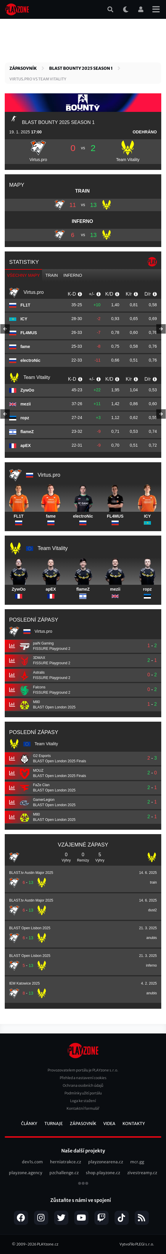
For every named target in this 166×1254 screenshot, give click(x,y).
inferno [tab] (72, 275)
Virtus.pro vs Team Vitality (37, 79)
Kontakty (134, 1123)
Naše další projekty (83, 1151)
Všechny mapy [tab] (23, 275)
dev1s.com (32, 1161)
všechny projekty (83, 1184)
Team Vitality (127, 159)
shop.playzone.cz (103, 1172)
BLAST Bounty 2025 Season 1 (81, 68)
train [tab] (51, 275)
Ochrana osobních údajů (83, 1085)
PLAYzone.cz (47, 1244)
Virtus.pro (38, 159)
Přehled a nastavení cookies (83, 1078)
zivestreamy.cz (142, 1172)
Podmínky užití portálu (83, 1093)
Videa (109, 1123)
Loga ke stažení (83, 1101)
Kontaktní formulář (83, 1108)
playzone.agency (25, 1172)
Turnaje (53, 1123)
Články (29, 1123)
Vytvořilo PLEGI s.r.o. (137, 1244)
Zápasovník (23, 68)
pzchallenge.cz (64, 1172)
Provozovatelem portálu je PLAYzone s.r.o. (83, 1070)
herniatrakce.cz (65, 1161)
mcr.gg (137, 1161)
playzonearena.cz (105, 1161)
